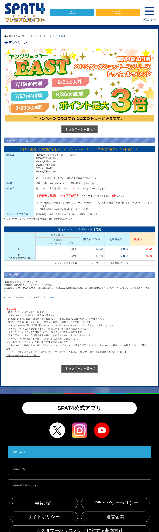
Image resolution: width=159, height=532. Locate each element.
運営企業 (115, 516)
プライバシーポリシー (115, 502)
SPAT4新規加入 (72, 12)
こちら (51, 297)
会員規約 (44, 502)
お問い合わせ (19, 452)
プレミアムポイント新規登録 (118, 12)
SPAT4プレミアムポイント (15, 36)
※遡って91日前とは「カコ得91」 (23, 355)
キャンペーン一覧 (38, 36)
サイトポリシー (44, 516)
